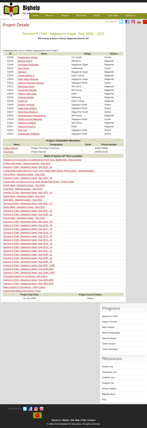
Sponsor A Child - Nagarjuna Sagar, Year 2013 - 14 (27, 243)
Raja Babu (8, 152)
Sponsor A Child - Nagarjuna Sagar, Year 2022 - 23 (27, 203)
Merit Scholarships (111, 333)
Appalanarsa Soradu (28, 57)
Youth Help (112, 15)
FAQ (104, 399)
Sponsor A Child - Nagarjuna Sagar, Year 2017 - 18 (27, 229)
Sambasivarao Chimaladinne (32, 115)
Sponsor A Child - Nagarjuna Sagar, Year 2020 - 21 (27, 214)
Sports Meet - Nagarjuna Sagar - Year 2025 (24, 174)
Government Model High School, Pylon (22, 291)
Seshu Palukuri (10, 148)
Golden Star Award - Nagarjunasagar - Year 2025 (26, 163)
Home (35, 15)
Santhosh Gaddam (27, 123)
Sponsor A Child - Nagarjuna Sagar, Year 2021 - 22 (27, 211)
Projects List (108, 383)
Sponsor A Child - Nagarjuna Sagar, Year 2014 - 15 (27, 240)
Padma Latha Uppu (27, 94)
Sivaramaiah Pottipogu (29, 134)
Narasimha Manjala (27, 90)
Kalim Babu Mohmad (28, 79)
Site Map (75, 420)
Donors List (107, 366)
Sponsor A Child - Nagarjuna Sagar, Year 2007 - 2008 (29, 265)
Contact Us (130, 15)
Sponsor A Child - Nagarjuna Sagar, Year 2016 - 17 (27, 232)
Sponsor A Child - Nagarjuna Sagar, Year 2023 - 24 (27, 192)
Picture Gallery (109, 388)
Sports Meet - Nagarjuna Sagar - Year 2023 (24, 196)
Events (97, 15)
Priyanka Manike (26, 97)
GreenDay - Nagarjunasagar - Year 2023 (22, 189)
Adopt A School (109, 322)
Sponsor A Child (110, 316)
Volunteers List (109, 372)
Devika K (22, 72)
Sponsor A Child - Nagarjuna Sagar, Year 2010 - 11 (27, 254)
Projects (65, 15)
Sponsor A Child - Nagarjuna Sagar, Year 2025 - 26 (27, 167)
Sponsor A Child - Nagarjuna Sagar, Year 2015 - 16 (27, 236)
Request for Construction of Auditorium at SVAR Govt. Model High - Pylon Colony (42, 160)
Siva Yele (22, 130)
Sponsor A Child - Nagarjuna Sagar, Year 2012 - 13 (27, 247)
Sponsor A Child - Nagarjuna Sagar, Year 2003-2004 (28, 280)
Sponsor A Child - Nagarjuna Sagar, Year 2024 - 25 (27, 178)
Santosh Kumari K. (27, 126)
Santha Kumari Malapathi (30, 119)
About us (49, 15)
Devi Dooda (23, 68)
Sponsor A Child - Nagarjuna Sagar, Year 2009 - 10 (27, 258)
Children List (108, 377)
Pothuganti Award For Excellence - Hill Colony (25, 276)
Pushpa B (22, 101)
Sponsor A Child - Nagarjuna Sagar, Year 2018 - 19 (27, 225)
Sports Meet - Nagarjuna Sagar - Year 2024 (24, 185)
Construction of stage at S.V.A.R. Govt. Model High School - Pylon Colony (38, 181)
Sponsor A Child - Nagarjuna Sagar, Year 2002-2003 (28, 283)
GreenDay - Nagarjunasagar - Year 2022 (22, 200)
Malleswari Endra (26, 86)
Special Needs (109, 338)
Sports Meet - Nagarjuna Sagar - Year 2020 (24, 218)
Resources (81, 15)
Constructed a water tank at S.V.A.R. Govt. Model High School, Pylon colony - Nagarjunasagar (48, 171)
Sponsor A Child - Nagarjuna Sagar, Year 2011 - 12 (27, 251)
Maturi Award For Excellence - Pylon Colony (24, 287)
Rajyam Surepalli (26, 104)
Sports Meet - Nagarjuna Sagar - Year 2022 (24, 207)
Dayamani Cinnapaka (28, 64)
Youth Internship (110, 349)
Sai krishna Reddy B (27, 112)
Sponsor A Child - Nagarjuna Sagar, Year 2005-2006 (28, 269)
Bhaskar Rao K (25, 61)
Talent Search (108, 344)
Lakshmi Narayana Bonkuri (31, 83)
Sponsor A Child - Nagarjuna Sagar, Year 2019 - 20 (27, 222)
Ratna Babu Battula (27, 108)
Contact (92, 420)
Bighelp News (108, 394)
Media (66, 420)
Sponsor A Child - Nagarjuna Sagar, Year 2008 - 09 (27, 262)
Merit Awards (108, 327)
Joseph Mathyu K (26, 75)
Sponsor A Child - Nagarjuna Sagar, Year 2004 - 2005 (29, 272)
